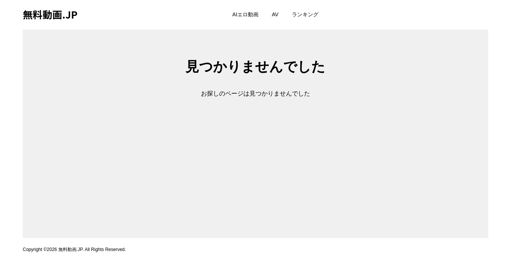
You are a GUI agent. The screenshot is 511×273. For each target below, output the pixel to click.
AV (275, 14)
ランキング (305, 14)
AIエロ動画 (245, 14)
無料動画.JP (50, 14)
